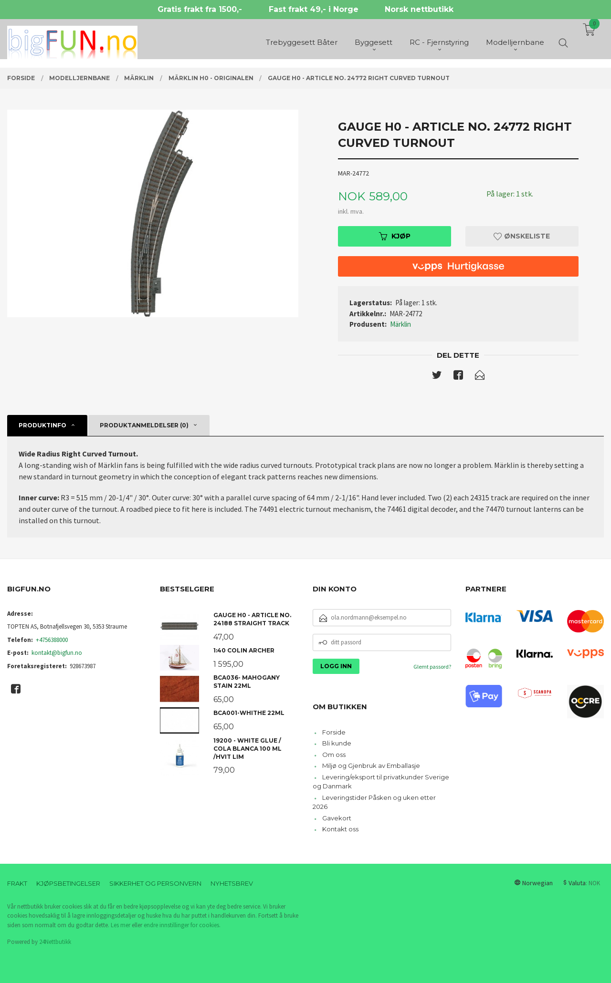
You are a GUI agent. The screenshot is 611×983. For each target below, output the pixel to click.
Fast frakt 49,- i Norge (313, 9)
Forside (334, 732)
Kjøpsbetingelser (68, 883)
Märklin (400, 324)
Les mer (120, 925)
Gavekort (336, 818)
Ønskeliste (522, 236)
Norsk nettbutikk (419, 9)
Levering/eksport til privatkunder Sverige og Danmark (381, 781)
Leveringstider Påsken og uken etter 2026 (374, 802)
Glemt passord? (432, 666)
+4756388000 (52, 640)
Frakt (17, 883)
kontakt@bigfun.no (57, 653)
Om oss (334, 754)
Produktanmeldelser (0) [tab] (144, 425)
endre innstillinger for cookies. (182, 925)
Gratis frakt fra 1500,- (200, 9)
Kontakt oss (340, 829)
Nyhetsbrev (232, 883)
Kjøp (395, 236)
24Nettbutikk (55, 942)
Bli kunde (336, 743)
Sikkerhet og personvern (155, 883)
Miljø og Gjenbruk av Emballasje (371, 765)
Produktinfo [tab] (42, 425)
